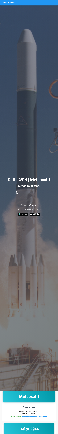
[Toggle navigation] (53, 3)
